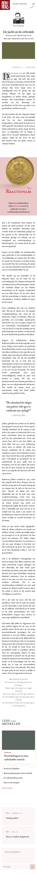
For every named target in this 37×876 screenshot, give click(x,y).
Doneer (17, 206)
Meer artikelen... (7, 788)
